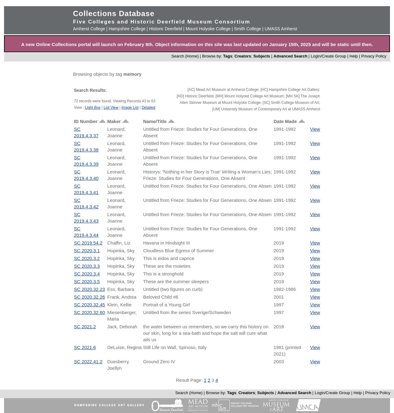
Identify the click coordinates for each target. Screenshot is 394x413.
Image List (130, 107)
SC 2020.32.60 (89, 312)
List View (111, 107)
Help (354, 56)
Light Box (92, 107)
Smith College (247, 28)
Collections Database (113, 13)
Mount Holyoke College (208, 28)
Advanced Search (290, 56)
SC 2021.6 (85, 347)
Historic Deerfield (165, 28)
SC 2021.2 (85, 326)
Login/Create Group (329, 56)
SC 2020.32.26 (89, 297)
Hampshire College (126, 28)
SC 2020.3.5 (87, 281)
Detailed (148, 107)
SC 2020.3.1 (87, 250)
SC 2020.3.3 (87, 266)
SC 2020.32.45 (89, 304)
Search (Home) (185, 56)
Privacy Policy (373, 56)
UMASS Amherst (281, 28)
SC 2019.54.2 (88, 242)
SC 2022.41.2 (88, 361)
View (315, 129)
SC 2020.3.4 (87, 273)
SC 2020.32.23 (89, 289)
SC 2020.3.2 (87, 258)
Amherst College (89, 28)
